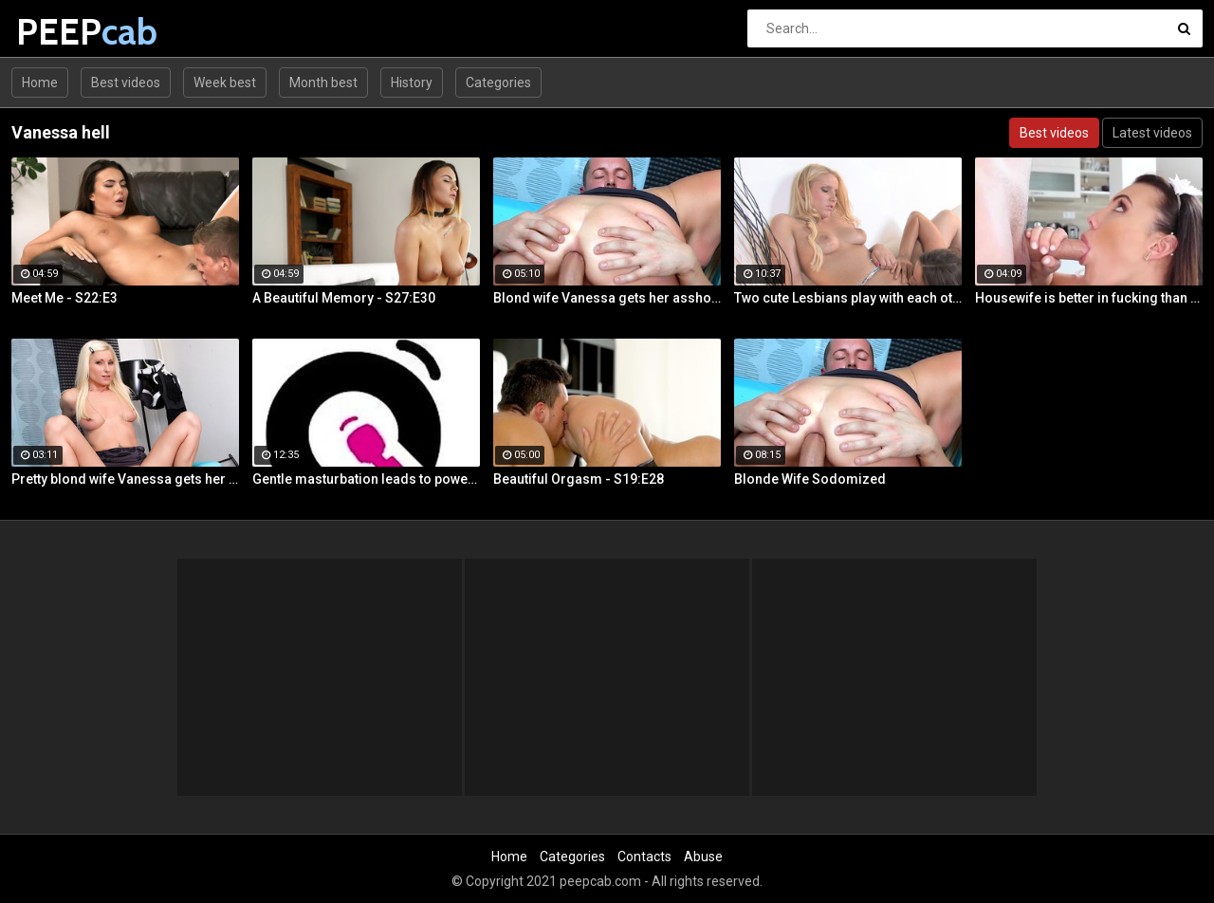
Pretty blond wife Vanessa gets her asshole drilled (125, 479)
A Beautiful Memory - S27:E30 (343, 297)
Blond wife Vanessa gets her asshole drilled (607, 297)
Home (40, 82)
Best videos (125, 82)
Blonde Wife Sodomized (810, 479)
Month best (323, 82)
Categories (498, 82)
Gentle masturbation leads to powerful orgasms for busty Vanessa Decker (366, 479)
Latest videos (1152, 132)
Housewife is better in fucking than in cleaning (1089, 297)
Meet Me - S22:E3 (64, 297)
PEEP (66, 31)
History (411, 82)
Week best (224, 82)
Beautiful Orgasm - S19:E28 (578, 479)
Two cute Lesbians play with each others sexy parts (848, 297)
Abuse (703, 856)
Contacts (644, 856)
